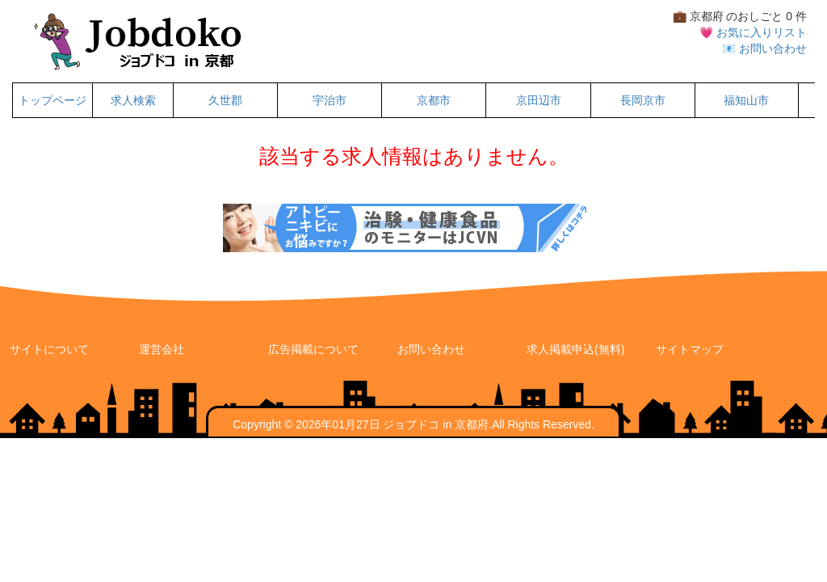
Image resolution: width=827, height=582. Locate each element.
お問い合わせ (431, 349)
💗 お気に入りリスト (753, 32)
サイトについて (49, 349)
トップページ (52, 100)
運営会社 (161, 349)
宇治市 (329, 100)
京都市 (434, 100)
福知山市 (746, 100)
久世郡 (225, 100)
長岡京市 (642, 100)
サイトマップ (690, 349)
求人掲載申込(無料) (575, 349)
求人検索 (133, 100)
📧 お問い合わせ (764, 48)
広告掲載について (313, 349)
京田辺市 (538, 100)
